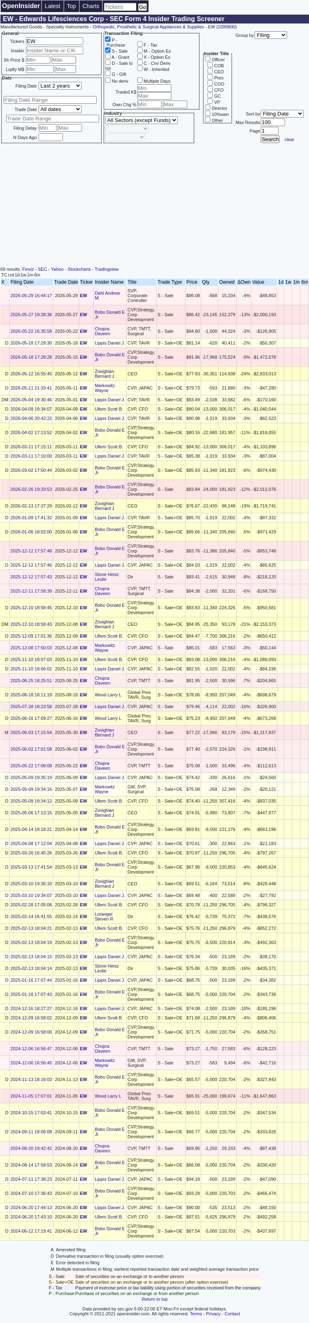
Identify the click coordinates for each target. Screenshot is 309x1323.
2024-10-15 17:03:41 (31, 1112)
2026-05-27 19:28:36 (31, 314)
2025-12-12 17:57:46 (31, 565)
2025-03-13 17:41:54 (31, 867)
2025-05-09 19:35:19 (31, 777)
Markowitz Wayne (105, 388)
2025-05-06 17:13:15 (31, 812)
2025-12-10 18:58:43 (31, 624)
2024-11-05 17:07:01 (31, 1096)
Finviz (28, 269)
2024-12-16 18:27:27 (31, 1008)
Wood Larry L (108, 694)
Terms (196, 1313)
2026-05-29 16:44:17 (31, 295)
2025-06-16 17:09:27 (31, 718)
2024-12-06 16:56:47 (31, 1048)
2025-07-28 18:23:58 (31, 706)
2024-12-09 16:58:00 (31, 1032)
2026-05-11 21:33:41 (31, 387)
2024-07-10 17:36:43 (31, 1193)
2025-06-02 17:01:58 (31, 749)
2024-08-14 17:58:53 (31, 1164)
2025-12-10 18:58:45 (31, 607)
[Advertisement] (154, 206)
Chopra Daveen (102, 331)
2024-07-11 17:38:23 (31, 1179)
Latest (52, 6)
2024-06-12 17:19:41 (31, 1231)
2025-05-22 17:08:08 (31, 765)
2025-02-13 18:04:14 (31, 968)
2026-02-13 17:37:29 (31, 505)
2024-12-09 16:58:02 (31, 1017)
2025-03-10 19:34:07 (31, 895)
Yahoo (57, 269)
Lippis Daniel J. (110, 342)
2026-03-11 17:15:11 (31, 446)
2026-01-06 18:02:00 (31, 531)
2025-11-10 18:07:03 (31, 659)
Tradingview (107, 269)
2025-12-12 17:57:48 (31, 550)
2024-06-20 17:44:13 (31, 1207)
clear (289, 139)
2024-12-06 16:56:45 (31, 1062)
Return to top (155, 1299)
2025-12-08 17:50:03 (31, 647)
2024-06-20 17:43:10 (31, 1216)
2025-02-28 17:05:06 (31, 904)
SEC (42, 269)
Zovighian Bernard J (104, 374)
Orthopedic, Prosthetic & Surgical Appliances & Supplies (148, 26)
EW (83, 295)
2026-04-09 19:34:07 (31, 409)
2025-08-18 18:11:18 (31, 694)
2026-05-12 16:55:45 (31, 373)
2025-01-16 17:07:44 (31, 980)
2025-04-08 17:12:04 (31, 843)
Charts (90, 6)
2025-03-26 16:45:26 (31, 852)
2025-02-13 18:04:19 (31, 942)
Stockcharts (79, 269)
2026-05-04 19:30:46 (31, 399)
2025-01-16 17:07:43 (31, 994)
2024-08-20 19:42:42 (31, 1148)
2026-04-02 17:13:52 (31, 432)
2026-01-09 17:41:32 (31, 517)
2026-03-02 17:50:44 (31, 470)
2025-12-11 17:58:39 (31, 591)
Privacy (213, 1313)
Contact (232, 1313)
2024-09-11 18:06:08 (31, 1131)
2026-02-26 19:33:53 (31, 489)
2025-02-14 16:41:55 (31, 916)
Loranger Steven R (104, 916)
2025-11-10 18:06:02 (31, 668)
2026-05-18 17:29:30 (31, 342)
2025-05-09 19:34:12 (31, 801)
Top (71, 6)
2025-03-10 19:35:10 (31, 883)
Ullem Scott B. (109, 409)
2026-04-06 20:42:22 (31, 418)
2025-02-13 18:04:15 (31, 956)
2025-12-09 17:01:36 (31, 636)
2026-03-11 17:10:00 (31, 456)
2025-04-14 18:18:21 (31, 829)
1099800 (227, 26)
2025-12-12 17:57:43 (31, 576)
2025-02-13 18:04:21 (31, 928)
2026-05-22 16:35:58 (31, 331)
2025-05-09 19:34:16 (31, 789)
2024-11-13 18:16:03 (31, 1079)
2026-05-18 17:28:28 (31, 357)
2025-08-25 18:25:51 (31, 680)
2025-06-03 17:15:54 (31, 732)
